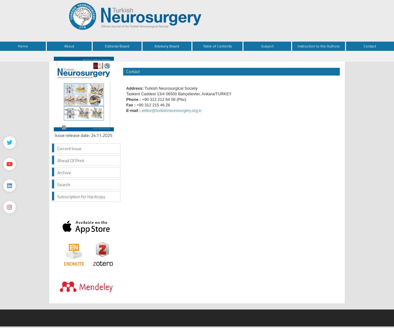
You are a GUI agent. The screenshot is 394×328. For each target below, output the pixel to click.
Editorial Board (117, 46)
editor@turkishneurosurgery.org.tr (172, 110)
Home (23, 46)
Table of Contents (217, 46)
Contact (370, 46)
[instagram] (9, 207)
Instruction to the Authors (319, 46)
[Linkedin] (9, 185)
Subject (267, 46)
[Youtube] (9, 164)
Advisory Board (167, 46)
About (69, 46)
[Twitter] (9, 142)
